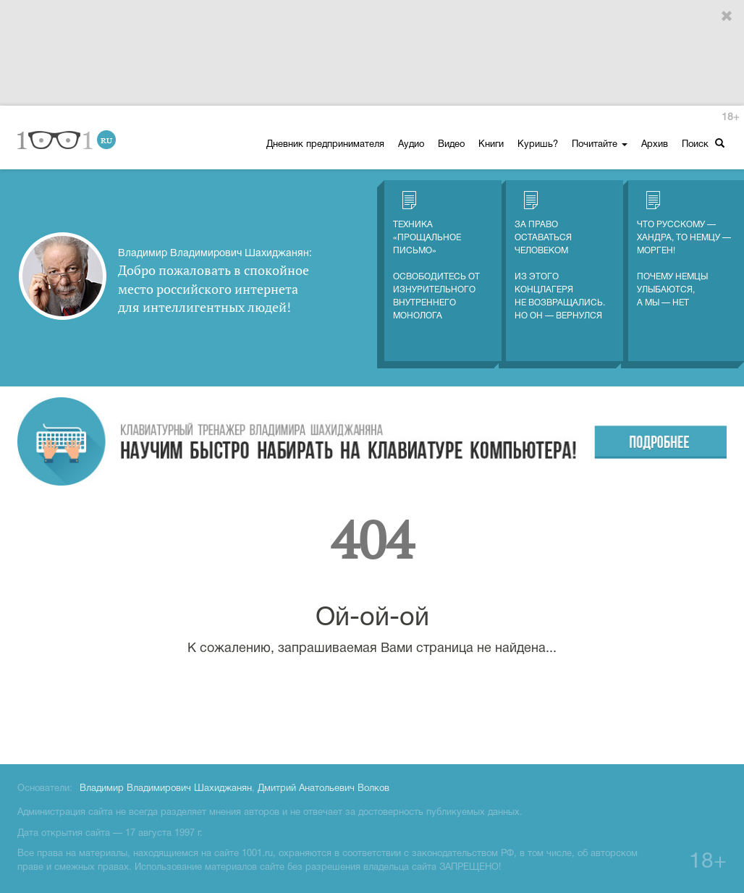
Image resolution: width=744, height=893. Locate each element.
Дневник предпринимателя (325, 144)
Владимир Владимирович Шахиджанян (166, 788)
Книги (491, 144)
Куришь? (537, 144)
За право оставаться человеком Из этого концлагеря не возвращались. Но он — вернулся (560, 255)
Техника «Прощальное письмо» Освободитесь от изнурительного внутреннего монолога (436, 255)
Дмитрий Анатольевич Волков (323, 788)
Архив (654, 144)
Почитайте (599, 144)
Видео (451, 144)
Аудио (411, 144)
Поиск (703, 143)
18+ (730, 117)
